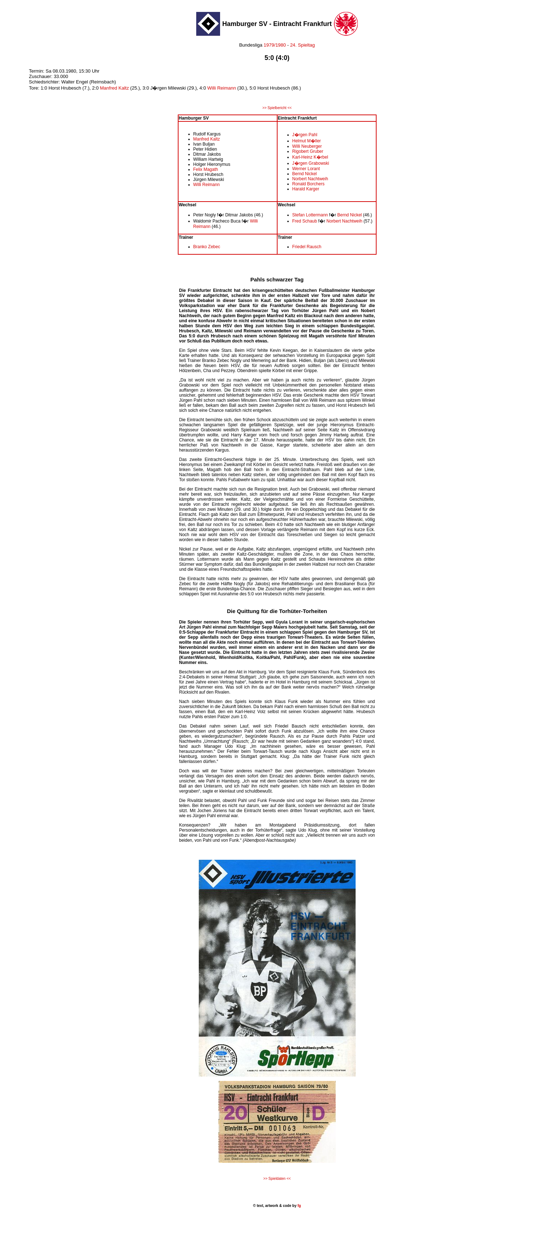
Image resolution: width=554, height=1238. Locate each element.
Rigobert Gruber (307, 151)
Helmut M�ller (306, 140)
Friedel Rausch (307, 246)
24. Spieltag (302, 45)
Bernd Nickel (304, 173)
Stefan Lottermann (310, 214)
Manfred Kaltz (114, 88)
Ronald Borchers (308, 183)
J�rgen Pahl (304, 134)
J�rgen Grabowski (310, 163)
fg (298, 1206)
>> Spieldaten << (277, 1179)
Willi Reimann (221, 88)
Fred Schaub (304, 221)
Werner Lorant (306, 168)
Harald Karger (305, 188)
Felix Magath (205, 169)
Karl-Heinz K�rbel (310, 157)
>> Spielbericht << (277, 108)
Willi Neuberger (307, 146)
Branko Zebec (206, 246)
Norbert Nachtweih (310, 178)
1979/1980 (274, 45)
